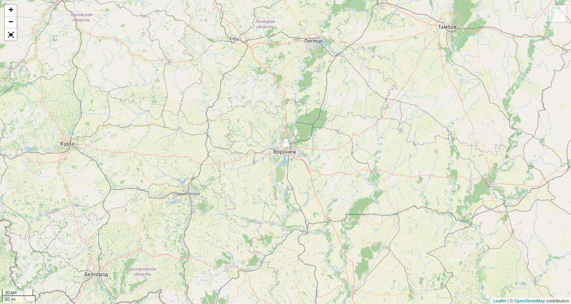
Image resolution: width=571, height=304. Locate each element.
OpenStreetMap (529, 300)
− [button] (10, 23)
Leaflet (499, 300)
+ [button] (10, 11)
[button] (11, 34)
